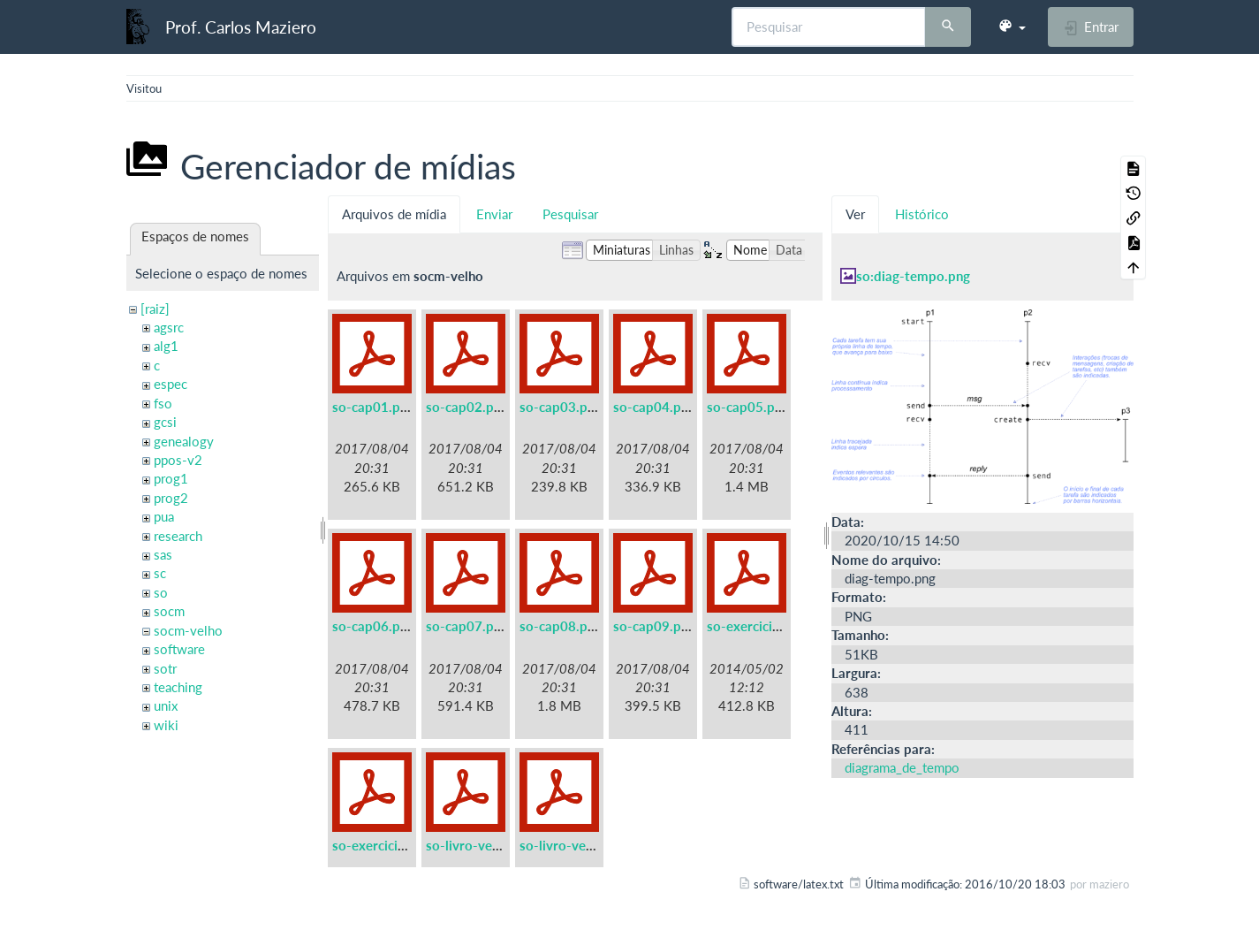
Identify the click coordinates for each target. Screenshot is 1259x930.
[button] (1011, 26)
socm (169, 611)
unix (166, 705)
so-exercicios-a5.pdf (768, 626)
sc (160, 573)
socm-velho (188, 630)
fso (163, 403)
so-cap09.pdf (653, 626)
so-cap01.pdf (372, 407)
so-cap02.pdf (466, 407)
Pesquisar (570, 214)
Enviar (494, 214)
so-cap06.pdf (372, 626)
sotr (165, 668)
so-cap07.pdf (466, 626)
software (179, 649)
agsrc (169, 327)
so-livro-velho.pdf (574, 845)
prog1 (171, 478)
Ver (855, 214)
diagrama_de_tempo (902, 767)
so (161, 592)
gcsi (165, 422)
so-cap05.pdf (747, 407)
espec (170, 384)
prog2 (171, 498)
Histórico (922, 214)
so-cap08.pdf (560, 626)
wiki (166, 725)
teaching (178, 687)
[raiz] (155, 308)
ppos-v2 (178, 460)
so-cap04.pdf (653, 407)
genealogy (184, 441)
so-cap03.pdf (560, 407)
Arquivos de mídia (394, 214)
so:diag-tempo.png (913, 276)
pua (164, 516)
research (178, 536)
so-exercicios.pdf (384, 845)
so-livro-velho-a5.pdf (490, 845)
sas (163, 554)
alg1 (166, 346)
